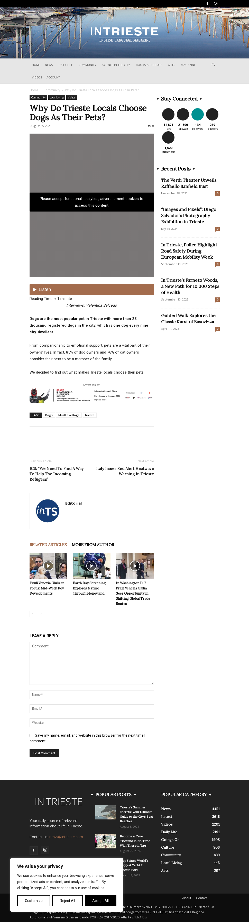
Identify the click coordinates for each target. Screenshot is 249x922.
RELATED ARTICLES (48, 544)
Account (53, 77)
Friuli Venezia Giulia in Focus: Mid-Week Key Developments (47, 588)
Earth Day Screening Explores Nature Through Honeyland (89, 588)
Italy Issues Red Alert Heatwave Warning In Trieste (125, 471)
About (186, 898)
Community (87, 65)
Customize (34, 901)
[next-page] (41, 614)
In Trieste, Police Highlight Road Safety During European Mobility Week (189, 251)
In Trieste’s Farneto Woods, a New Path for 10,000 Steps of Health (190, 286)
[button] (213, 64)
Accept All (100, 901)
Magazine (188, 65)
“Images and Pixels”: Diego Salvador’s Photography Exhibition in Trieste (188, 216)
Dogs (49, 415)
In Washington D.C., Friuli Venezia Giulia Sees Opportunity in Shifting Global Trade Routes (133, 593)
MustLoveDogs (68, 415)
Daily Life (66, 65)
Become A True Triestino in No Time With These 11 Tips (135, 840)
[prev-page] (33, 614)
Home (36, 65)
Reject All (67, 901)
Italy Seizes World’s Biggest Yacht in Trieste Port (134, 865)
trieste (89, 415)
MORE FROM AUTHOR (93, 544)
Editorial (73, 503)
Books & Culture (149, 65)
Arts (171, 65)
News (49, 65)
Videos (37, 77)
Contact (201, 898)
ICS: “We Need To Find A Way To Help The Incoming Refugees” (57, 474)
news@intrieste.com (66, 836)
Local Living (56, 97)
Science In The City (116, 65)
